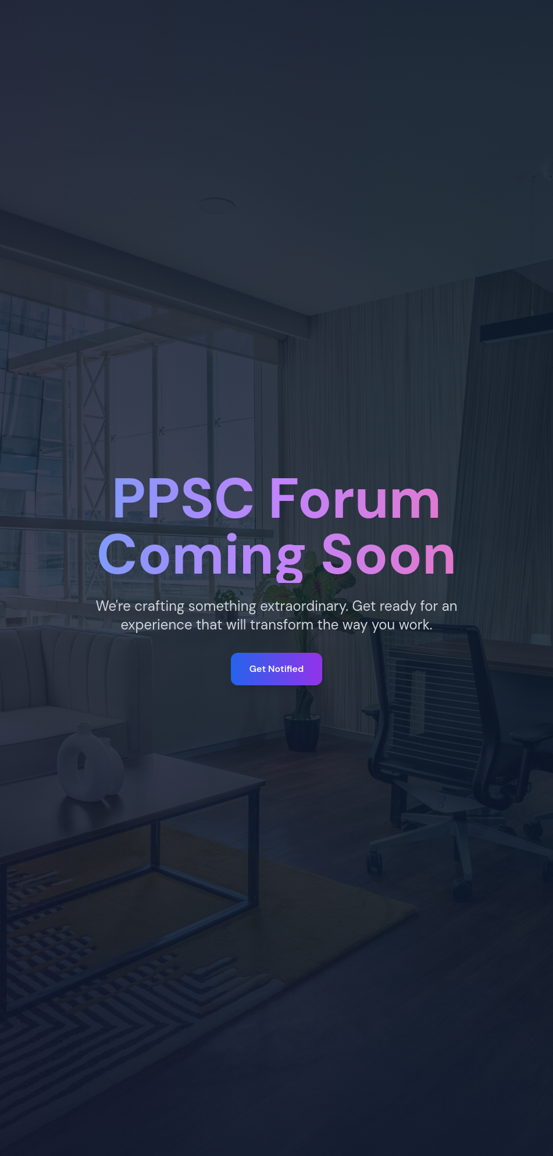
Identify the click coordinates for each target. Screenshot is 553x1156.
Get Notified (276, 669)
